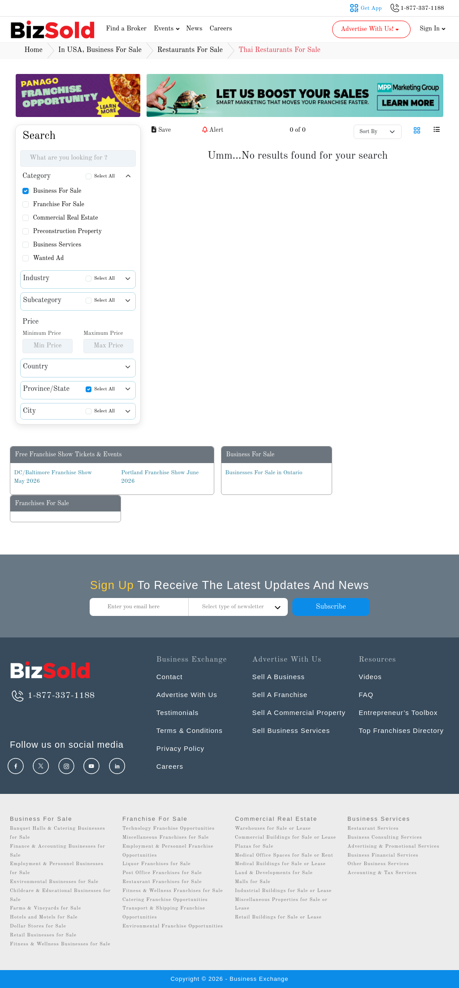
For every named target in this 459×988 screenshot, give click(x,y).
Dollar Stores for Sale (38, 926)
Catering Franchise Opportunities (165, 899)
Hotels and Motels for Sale (44, 917)
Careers (221, 29)
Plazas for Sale (254, 846)
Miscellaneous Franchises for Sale (165, 837)
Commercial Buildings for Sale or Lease (285, 837)
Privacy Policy (180, 748)
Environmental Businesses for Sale (54, 882)
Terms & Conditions (189, 730)
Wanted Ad (48, 258)
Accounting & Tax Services (382, 873)
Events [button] (168, 29)
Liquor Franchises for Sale (156, 864)
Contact (169, 676)
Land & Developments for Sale (274, 873)
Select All (104, 176)
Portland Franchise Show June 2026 (160, 477)
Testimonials (177, 712)
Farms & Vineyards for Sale (45, 908)
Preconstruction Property (67, 231)
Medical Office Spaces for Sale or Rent (284, 855)
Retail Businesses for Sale (43, 935)
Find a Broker (126, 29)
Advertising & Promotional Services (393, 846)
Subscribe (331, 607)
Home (33, 50)
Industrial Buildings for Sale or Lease (283, 890)
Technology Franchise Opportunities (168, 828)
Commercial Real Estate (65, 218)
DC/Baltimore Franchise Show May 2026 (53, 477)
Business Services (57, 245)
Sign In (433, 29)
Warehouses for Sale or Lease (273, 828)
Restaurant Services (373, 828)
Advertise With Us (186, 694)
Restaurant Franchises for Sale (162, 882)
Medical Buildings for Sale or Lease (280, 864)
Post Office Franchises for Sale (162, 873)
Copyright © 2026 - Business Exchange (229, 978)
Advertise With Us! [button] (370, 29)
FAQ (366, 694)
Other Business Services (378, 864)
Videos (370, 676)
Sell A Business (278, 676)
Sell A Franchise (279, 694)
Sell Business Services (291, 730)
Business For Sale (57, 191)
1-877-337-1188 (52, 695)
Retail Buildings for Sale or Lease (278, 917)
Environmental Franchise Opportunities (172, 926)
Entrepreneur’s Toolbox (398, 712)
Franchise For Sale (58, 204)
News (194, 29)
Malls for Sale (252, 882)
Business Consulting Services (384, 837)
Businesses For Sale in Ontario (263, 473)
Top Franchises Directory (401, 730)
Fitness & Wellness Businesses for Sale (60, 944)
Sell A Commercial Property (299, 712)
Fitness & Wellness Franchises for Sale (172, 890)
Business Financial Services (383, 855)
